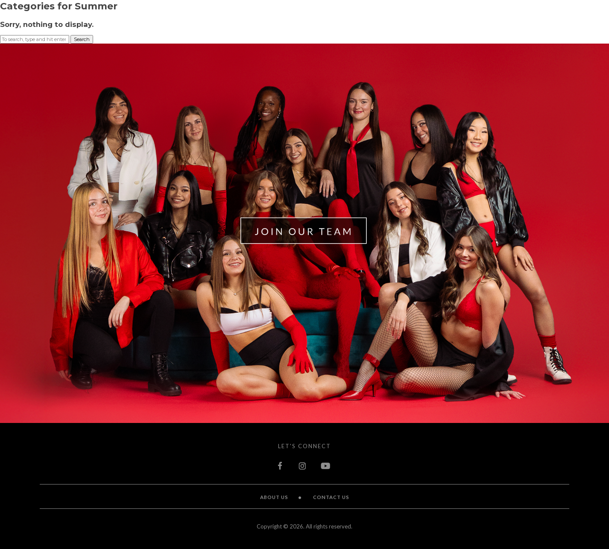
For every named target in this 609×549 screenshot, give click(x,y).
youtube (326, 466)
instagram (302, 466)
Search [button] (82, 39)
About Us (274, 497)
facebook (281, 466)
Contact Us (331, 497)
